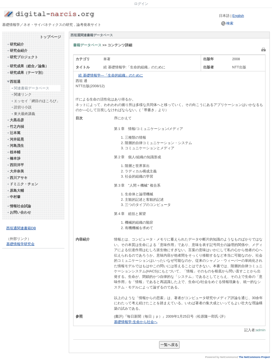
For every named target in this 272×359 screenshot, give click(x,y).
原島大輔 (15, 190)
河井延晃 (15, 139)
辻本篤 (13, 133)
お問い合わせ (19, 212)
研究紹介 (15, 44)
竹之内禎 (15, 126)
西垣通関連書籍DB (21, 228)
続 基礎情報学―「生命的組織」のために (110, 75)
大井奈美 (15, 171)
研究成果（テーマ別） (26, 73)
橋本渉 (13, 158)
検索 (227, 23)
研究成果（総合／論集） (28, 66)
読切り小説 (21, 107)
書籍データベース (87, 45)
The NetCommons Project (254, 357)
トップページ (50, 37)
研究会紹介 (17, 50)
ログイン (141, 4)
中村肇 (13, 197)
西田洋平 (15, 165)
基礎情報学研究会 (20, 244)
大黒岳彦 (15, 120)
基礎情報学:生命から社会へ (135, 322)
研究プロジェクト (22, 57)
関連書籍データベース (30, 88)
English (238, 16)
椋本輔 (13, 152)
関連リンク (21, 94)
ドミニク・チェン (22, 184)
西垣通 (13, 82)
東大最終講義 (23, 114)
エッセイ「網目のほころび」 (35, 101)
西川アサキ (17, 178)
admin (260, 330)
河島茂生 (15, 146)
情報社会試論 (19, 206)
